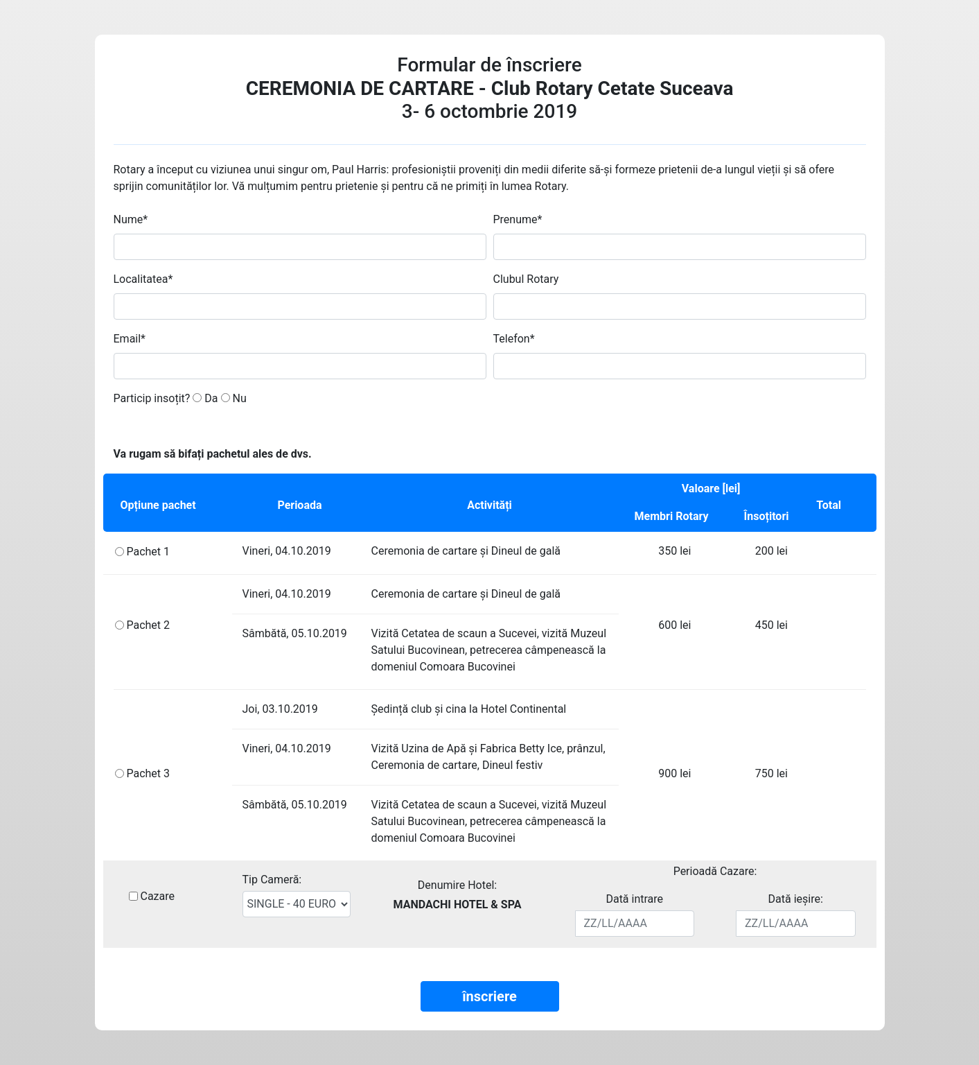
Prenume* (518, 219)
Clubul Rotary (526, 279)
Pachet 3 (148, 773)
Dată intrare (634, 899)
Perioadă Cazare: (715, 871)
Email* (130, 338)
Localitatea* (143, 279)
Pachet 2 (148, 625)
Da (205, 398)
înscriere (489, 996)
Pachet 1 (148, 551)
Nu (234, 398)
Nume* (131, 219)
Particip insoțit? (152, 398)
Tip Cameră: (272, 879)
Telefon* (514, 338)
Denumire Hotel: (457, 885)
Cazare (157, 896)
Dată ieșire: (795, 899)
